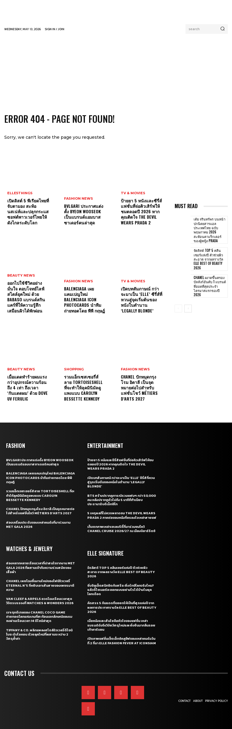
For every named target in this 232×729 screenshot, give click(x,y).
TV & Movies (133, 193)
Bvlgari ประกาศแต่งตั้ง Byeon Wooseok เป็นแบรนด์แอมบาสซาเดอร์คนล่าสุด (83, 214)
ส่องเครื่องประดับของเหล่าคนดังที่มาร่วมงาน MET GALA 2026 (38, 524)
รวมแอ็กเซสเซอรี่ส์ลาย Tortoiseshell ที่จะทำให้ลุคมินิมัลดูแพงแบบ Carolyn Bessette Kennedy (83, 387)
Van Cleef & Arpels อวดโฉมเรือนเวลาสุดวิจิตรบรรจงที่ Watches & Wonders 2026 (39, 600)
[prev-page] (178, 308)
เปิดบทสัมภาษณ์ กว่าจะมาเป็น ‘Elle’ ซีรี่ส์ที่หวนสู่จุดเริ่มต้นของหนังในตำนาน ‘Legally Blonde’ (141, 299)
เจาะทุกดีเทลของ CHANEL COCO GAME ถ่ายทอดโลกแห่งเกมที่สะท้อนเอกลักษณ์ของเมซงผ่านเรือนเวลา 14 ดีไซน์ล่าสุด (39, 616)
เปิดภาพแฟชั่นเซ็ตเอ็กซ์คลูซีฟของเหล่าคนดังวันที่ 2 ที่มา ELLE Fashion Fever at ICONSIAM (121, 640)
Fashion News (78, 198)
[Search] (222, 29)
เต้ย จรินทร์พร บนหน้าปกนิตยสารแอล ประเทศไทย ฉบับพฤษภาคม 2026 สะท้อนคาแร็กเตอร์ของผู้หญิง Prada (209, 230)
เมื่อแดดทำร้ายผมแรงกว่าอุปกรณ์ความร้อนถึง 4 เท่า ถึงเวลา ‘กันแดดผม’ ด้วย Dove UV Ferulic (27, 387)
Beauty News (21, 275)
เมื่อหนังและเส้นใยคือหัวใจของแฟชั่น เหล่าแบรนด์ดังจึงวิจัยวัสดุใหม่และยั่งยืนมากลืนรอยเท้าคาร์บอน (121, 625)
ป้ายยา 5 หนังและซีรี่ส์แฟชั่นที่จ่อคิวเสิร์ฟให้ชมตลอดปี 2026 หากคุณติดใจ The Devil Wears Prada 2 (141, 211)
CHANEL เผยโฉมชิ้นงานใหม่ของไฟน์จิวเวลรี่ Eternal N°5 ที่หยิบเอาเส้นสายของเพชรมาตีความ (40, 585)
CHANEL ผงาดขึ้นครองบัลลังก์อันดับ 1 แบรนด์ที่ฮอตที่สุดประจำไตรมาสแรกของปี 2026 (210, 286)
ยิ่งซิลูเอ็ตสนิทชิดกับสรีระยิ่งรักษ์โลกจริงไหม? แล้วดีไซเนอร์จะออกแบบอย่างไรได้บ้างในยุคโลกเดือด (120, 590)
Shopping (74, 369)
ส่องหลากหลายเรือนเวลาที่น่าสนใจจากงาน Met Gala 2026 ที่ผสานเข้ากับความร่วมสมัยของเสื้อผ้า (40, 567)
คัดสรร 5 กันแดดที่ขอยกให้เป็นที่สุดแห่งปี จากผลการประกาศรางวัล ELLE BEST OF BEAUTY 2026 (121, 607)
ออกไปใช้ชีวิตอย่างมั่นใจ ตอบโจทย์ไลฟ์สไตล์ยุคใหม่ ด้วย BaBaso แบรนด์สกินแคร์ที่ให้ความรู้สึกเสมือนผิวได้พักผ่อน (26, 297)
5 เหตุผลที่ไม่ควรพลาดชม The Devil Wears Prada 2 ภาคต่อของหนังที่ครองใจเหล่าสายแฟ (121, 515)
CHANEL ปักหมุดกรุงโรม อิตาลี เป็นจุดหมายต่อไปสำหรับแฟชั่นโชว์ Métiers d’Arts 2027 (139, 387)
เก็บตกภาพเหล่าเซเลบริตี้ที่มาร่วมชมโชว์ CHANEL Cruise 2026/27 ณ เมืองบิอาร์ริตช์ (121, 528)
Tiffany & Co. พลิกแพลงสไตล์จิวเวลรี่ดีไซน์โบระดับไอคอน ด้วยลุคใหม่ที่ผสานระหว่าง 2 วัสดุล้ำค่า (39, 634)
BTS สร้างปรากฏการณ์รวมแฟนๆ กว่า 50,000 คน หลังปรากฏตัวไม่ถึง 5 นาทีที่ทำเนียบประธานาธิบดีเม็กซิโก (121, 500)
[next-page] (188, 308)
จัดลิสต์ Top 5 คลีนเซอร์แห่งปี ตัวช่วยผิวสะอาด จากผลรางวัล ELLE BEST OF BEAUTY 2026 (208, 259)
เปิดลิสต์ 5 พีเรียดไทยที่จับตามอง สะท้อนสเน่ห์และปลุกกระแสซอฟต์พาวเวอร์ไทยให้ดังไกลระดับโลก (28, 211)
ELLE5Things (20, 193)
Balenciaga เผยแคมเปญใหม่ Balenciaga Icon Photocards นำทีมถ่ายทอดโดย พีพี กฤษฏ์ (84, 299)
